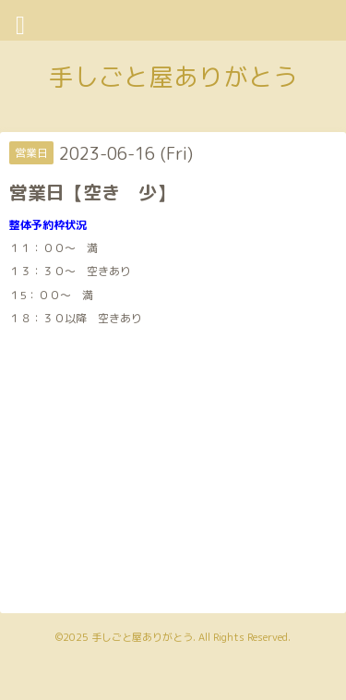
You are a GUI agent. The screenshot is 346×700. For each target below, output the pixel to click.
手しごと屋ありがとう (173, 76)
